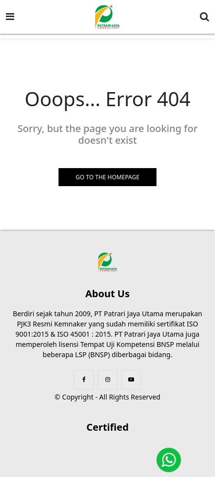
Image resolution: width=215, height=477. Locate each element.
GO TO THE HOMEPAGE (107, 177)
